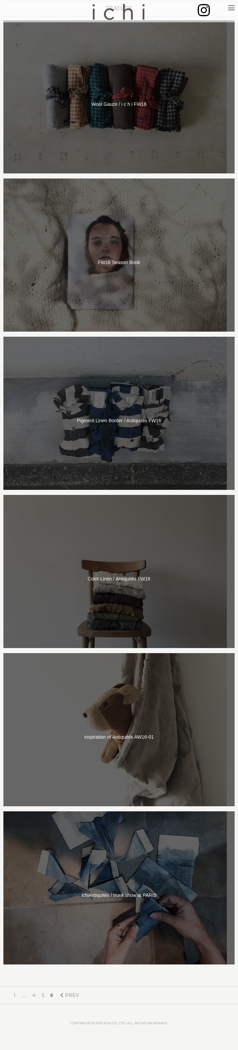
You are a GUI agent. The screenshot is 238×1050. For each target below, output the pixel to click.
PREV (72, 995)
